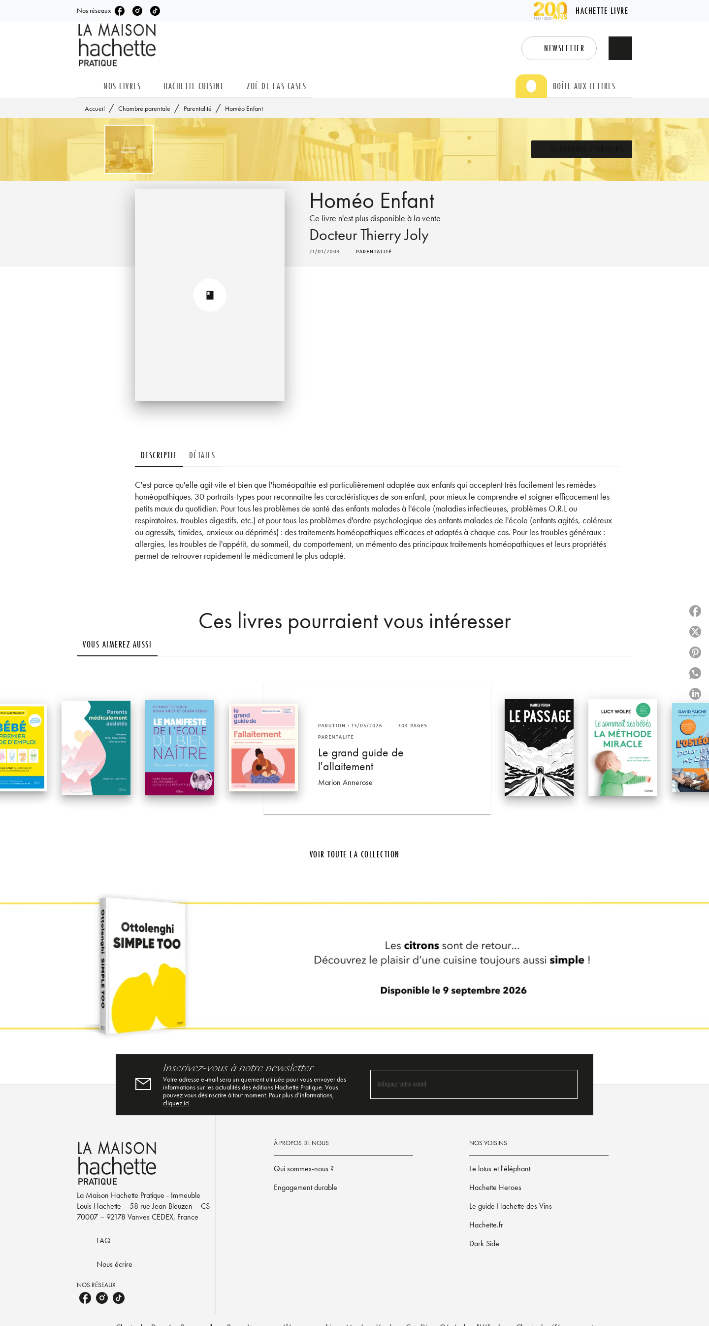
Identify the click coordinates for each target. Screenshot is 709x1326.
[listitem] (120, 11)
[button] (559, 48)
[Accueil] (118, 45)
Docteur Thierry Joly (369, 235)
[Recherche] (620, 48)
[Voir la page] (354, 970)
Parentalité (198, 108)
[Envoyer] (566, 1084)
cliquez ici (176, 1102)
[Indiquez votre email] (461, 1084)
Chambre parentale (144, 108)
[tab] (87, 86)
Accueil (95, 108)
